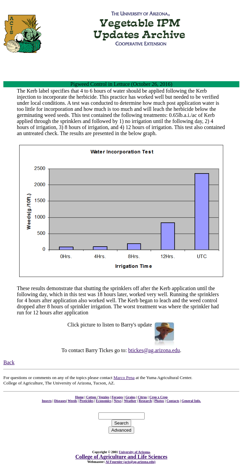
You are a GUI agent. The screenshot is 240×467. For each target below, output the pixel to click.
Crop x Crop (158, 397)
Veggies (103, 397)
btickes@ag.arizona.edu (154, 350)
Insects (47, 401)
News (118, 401)
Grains (130, 397)
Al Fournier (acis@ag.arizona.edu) (130, 462)
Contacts (173, 401)
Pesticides (87, 401)
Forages (117, 397)
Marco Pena (124, 377)
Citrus (142, 397)
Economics (104, 401)
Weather (130, 401)
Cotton (91, 397)
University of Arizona (134, 452)
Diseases (60, 401)
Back (8, 362)
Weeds (72, 401)
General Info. (191, 401)
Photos (159, 401)
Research (145, 401)
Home (79, 397)
